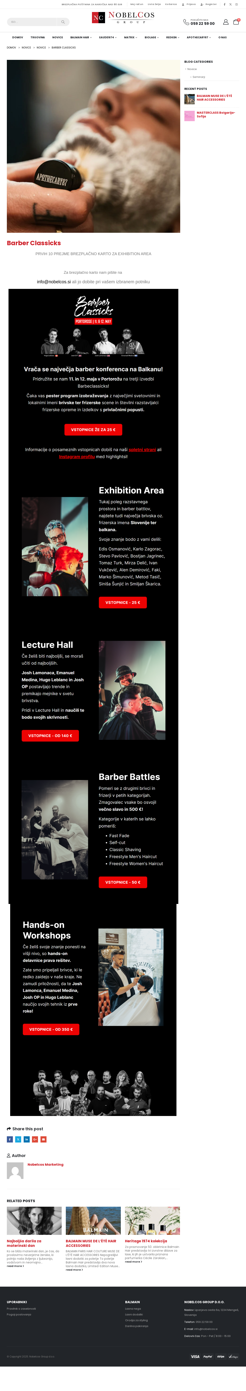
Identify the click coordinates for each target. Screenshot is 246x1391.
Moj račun (136, 4)
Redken (171, 37)
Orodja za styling (136, 1320)
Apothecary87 (197, 37)
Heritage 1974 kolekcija (146, 1241)
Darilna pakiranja (136, 1326)
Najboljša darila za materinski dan (24, 1243)
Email (43, 1139)
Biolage (150, 37)
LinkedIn (27, 1139)
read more (15, 1266)
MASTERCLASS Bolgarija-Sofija (216, 114)
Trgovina (38, 37)
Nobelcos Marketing (46, 1164)
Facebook (10, 1139)
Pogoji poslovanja (19, 1314)
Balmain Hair (79, 37)
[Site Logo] (123, 17)
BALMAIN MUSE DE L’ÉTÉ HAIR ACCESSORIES (91, 1243)
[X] (230, 4)
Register (208, 4)
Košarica (171, 4)
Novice (57, 37)
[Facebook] (224, 4)
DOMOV (17, 37)
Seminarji (199, 77)
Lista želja (154, 4)
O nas (222, 37)
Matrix (129, 37)
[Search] (63, 22)
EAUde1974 (106, 37)
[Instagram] (236, 4)
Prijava (188, 4)
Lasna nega (133, 1309)
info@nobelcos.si (206, 1329)
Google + (35, 1139)
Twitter (18, 1139)
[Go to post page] (34, 1221)
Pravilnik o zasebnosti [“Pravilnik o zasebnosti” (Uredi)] (21, 1309)
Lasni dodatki (134, 1314)
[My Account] (226, 22)
